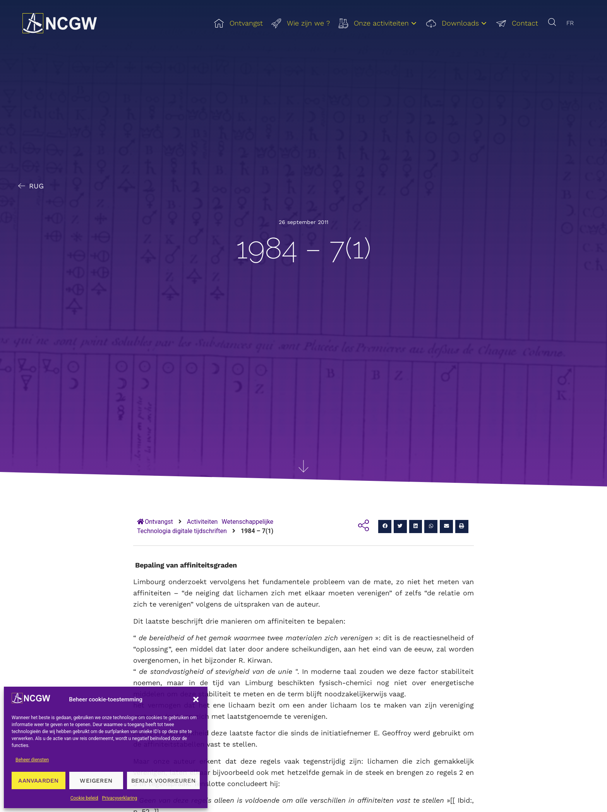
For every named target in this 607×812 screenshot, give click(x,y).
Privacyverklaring (119, 798)
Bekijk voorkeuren (163, 780)
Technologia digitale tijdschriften (182, 531)
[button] (196, 699)
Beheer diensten (32, 759)
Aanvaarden (38, 780)
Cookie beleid (84, 798)
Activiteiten (202, 521)
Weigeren (96, 780)
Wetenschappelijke (247, 521)
